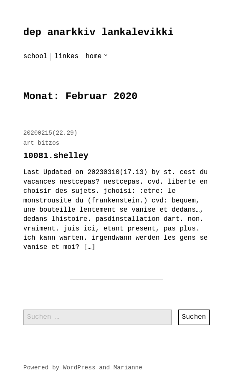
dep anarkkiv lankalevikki (98, 32)
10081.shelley (56, 156)
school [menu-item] (35, 56)
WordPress (79, 367)
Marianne (128, 367)
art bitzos (41, 143)
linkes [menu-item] (66, 56)
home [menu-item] (93, 56)
